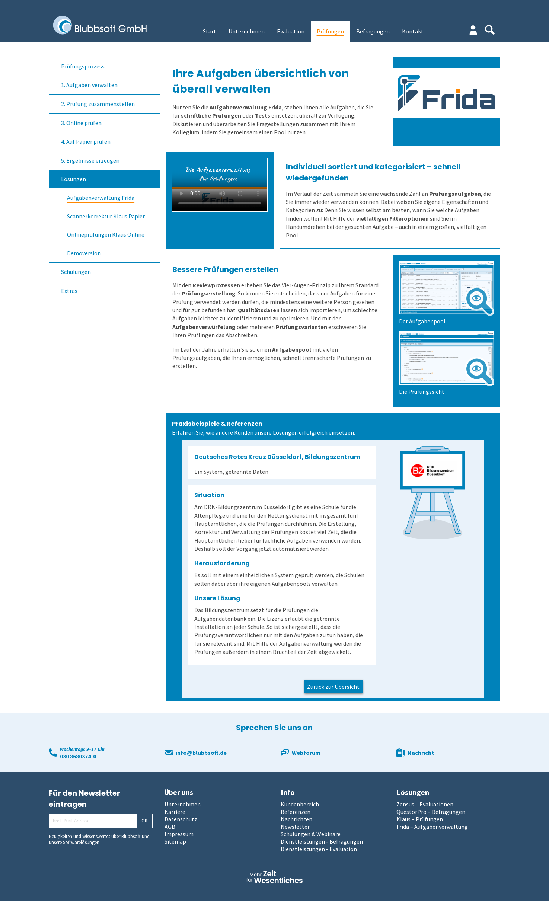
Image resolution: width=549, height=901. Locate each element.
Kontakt (413, 31)
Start (209, 31)
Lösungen (73, 179)
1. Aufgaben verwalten (89, 85)
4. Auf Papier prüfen (86, 141)
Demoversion (84, 253)
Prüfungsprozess (83, 66)
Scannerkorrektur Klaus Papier (106, 216)
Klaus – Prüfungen (419, 819)
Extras (69, 290)
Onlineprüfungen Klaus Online (105, 234)
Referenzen (295, 811)
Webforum (306, 752)
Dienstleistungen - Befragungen (322, 841)
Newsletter (295, 826)
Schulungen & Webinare (311, 834)
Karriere (175, 811)
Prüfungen (330, 31)
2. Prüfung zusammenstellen (98, 104)
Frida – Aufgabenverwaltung (432, 826)
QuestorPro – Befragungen (430, 811)
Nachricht (421, 752)
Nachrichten (296, 819)
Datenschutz (181, 819)
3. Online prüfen (81, 123)
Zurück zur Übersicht (333, 686)
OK (144, 821)
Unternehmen (247, 31)
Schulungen (76, 271)
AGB (170, 826)
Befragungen (373, 31)
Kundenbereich (300, 804)
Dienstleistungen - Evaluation (319, 849)
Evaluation (290, 31)
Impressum (179, 834)
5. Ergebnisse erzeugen (90, 160)
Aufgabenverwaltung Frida (100, 197)
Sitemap (175, 841)
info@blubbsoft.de (201, 752)
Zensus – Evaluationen (424, 804)
